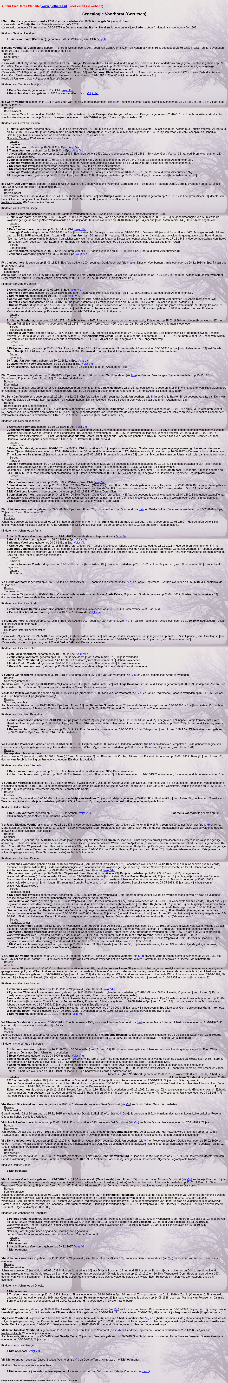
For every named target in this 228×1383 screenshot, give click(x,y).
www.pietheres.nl (54, 6)
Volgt (101, 39)
